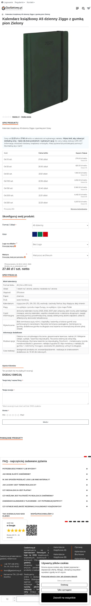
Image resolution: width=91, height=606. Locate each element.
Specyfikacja (9, 275)
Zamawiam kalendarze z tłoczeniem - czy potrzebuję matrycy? (32, 501)
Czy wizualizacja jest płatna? (16, 490)
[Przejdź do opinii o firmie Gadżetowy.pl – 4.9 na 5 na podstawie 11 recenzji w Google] (14, 530)
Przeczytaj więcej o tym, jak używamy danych (59, 576)
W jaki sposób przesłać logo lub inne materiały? (26, 479)
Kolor (4, 234)
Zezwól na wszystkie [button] (64, 597)
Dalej (45, 422)
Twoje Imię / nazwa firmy (12, 380)
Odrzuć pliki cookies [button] (64, 581)
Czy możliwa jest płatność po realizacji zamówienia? (28, 496)
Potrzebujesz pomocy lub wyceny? (19, 469)
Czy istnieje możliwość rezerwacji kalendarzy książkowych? (32, 506)
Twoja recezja (7, 390)
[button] (85, 456)
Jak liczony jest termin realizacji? (19, 485)
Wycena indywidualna (79, 209)
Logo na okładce (9, 245)
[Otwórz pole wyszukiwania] (83, 8)
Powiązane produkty (11, 438)
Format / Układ (8, 225)
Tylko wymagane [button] (64, 590)
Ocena (4, 411)
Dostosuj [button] (64, 585)
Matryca (14, 256)
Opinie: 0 (15, 117)
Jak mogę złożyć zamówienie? (16, 474)
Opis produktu (10, 123)
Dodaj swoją (26, 117)
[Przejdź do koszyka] (88, 8)
